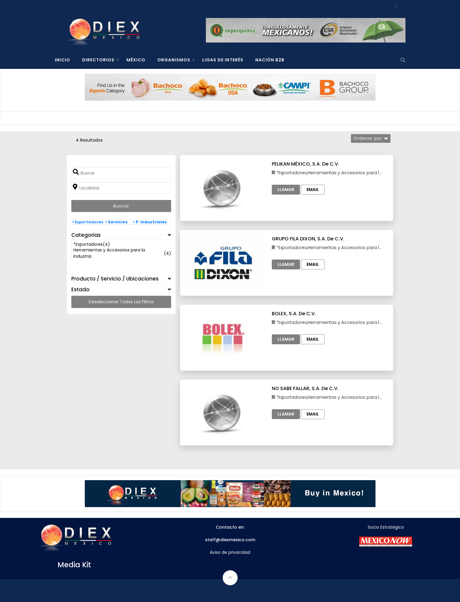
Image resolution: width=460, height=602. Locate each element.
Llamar (285, 189)
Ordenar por (367, 138)
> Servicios (116, 222)
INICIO (62, 60)
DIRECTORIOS (98, 60)
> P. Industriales (150, 222)
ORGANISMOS (173, 60)
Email (313, 189)
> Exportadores (87, 222)
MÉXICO (135, 60)
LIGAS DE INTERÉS (222, 60)
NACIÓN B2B (269, 60)
